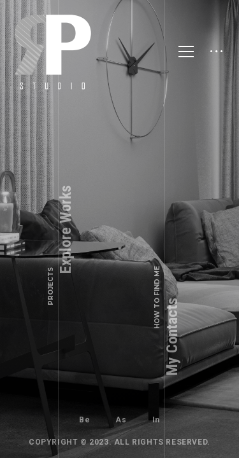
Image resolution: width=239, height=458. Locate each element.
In (156, 419)
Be (84, 419)
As (120, 419)
